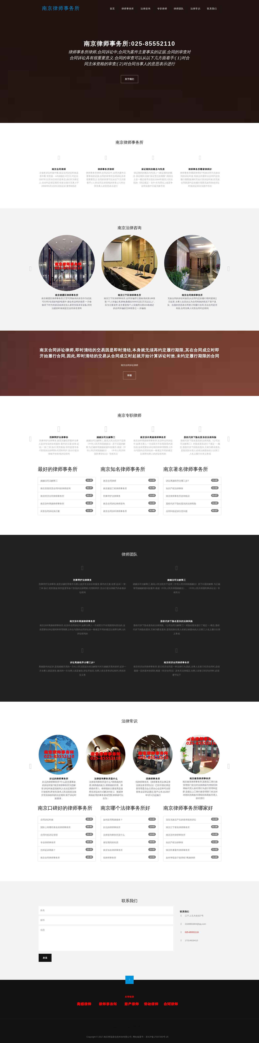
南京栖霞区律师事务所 (66, 295)
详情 (129, 375)
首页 (112, 8)
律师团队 (179, 8)
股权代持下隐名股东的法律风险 (200, 437)
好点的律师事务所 (59, 778)
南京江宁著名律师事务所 (178, 827)
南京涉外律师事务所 (175, 835)
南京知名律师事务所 (113, 850)
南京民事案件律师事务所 (178, 850)
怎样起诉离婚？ (48, 850)
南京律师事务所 (61, 8)
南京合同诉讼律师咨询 (114, 503)
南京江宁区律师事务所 (129, 295)
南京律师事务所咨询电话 (178, 496)
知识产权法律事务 (174, 488)
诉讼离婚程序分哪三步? (177, 481)
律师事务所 (128, 8)
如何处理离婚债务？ (113, 819)
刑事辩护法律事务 (59, 437)
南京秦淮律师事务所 (200, 778)
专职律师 (162, 8)
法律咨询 (145, 8)
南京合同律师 (109, 481)
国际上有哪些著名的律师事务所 (55, 827)
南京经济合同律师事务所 (52, 496)
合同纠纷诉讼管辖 (49, 835)
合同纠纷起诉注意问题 (176, 511)
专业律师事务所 (48, 842)
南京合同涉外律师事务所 (115, 511)
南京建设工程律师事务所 (115, 488)
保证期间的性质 (110, 842)
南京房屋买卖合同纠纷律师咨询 (55, 488)
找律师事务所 (153, 778)
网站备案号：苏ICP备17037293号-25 (150, 1037)
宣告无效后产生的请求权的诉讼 (181, 819)
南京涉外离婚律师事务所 (153, 437)
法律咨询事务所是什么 (105, 778)
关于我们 (129, 79)
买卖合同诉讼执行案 (50, 511)
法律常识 (195, 8)
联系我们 (212, 8)
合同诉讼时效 (46, 819)
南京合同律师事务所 (192, 295)
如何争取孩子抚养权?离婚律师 (180, 857)
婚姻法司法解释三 (106, 437)
